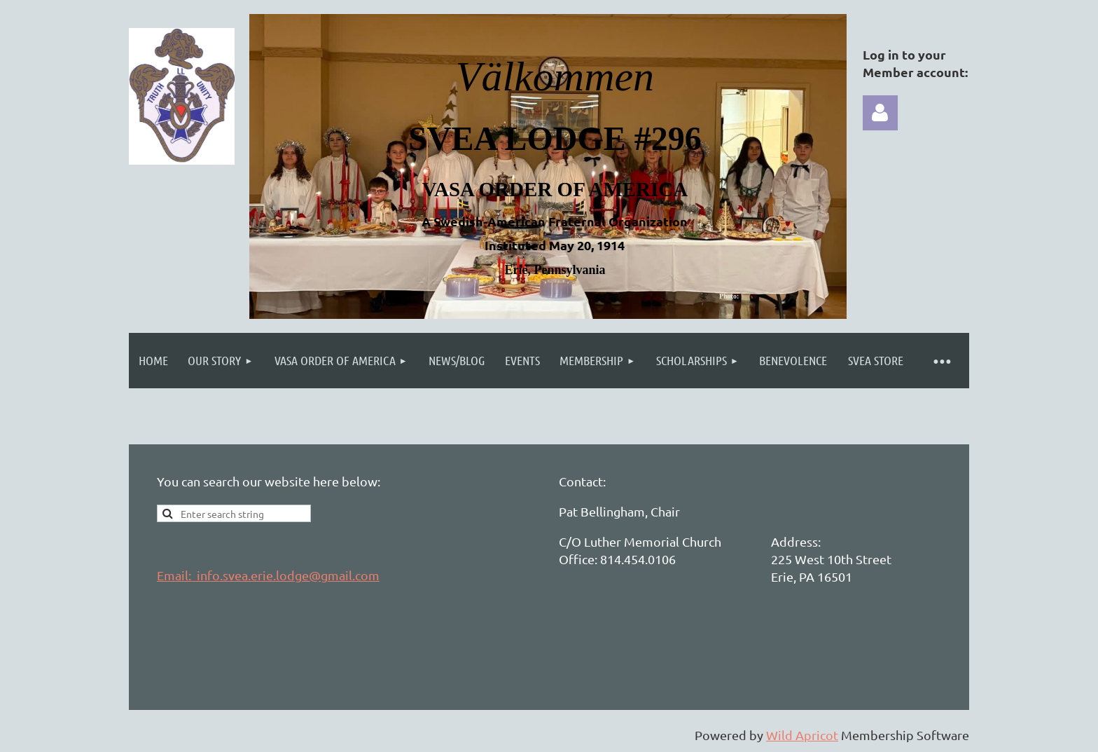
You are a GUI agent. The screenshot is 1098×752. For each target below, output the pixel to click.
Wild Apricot (802, 734)
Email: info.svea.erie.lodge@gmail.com (268, 575)
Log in (880, 112)
